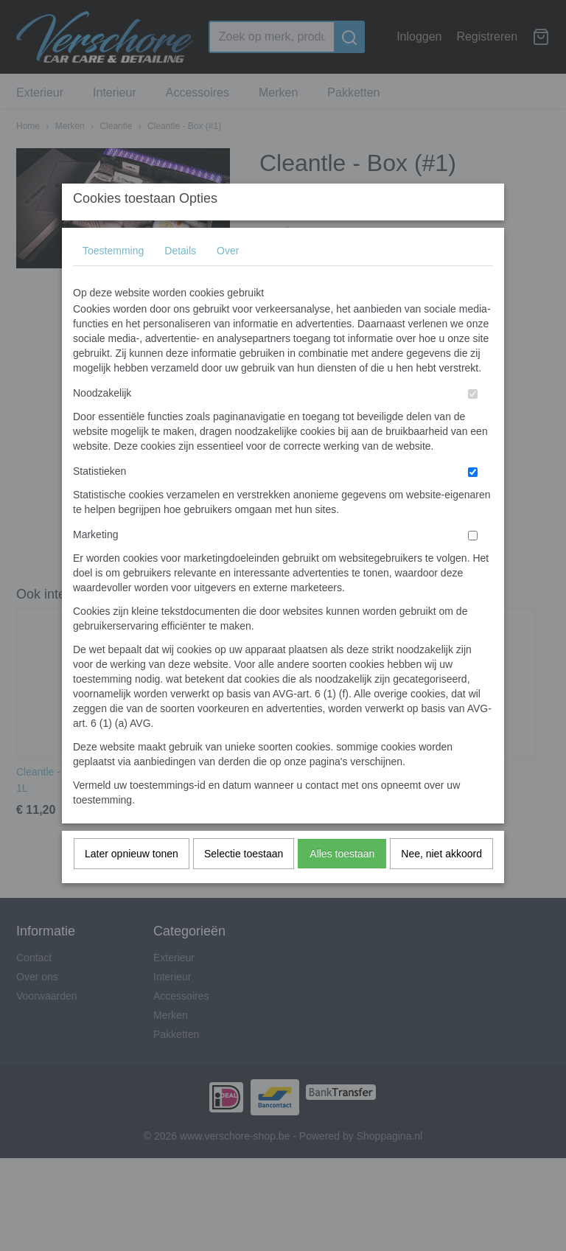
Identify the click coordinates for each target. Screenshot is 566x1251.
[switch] (473, 423)
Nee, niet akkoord (441, 883)
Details (180, 280)
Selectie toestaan (243, 883)
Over (228, 280)
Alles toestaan (342, 883)
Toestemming (113, 280)
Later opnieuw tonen (131, 883)
